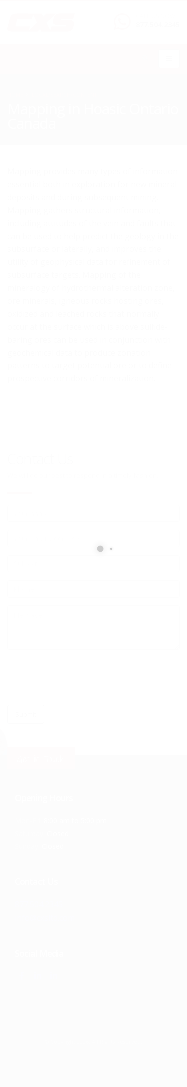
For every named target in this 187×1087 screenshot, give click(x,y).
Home (15, 94)
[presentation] (83, 677)
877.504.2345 (158, 24)
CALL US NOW (155, 16)
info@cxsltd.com (45, 917)
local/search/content (64, 94)
